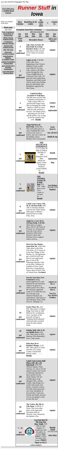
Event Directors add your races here (44, 31)
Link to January (36, 445)
